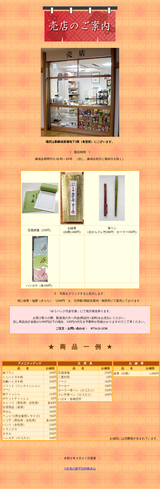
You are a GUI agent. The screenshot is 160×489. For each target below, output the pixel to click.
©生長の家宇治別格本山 (80, 468)
